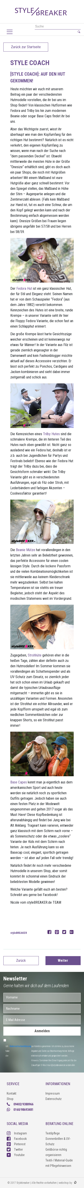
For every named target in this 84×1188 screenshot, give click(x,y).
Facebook (17, 1139)
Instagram (17, 1133)
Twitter (15, 1149)
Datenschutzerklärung (20, 1046)
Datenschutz (53, 1099)
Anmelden (42, 1031)
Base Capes (18, 782)
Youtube (16, 1155)
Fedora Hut (23, 288)
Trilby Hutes (51, 434)
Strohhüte (34, 655)
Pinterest (16, 1144)
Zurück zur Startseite (26, 47)
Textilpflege (52, 1133)
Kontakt (11, 1093)
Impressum (52, 1093)
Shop (10, 1099)
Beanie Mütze (25, 550)
